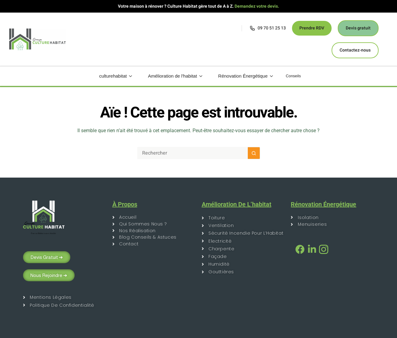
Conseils (293, 76)
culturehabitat (111, 76)
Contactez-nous (355, 50)
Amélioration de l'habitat (171, 76)
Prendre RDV (311, 28)
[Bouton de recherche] (254, 153)
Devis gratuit (358, 28)
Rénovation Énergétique (241, 76)
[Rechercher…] (192, 153)
